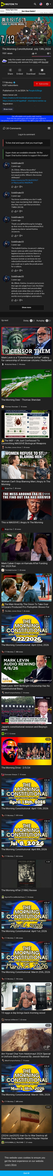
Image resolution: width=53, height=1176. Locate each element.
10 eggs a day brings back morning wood (23, 1012)
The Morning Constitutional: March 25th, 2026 (25, 972)
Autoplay (40, 321)
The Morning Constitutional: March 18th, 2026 (25, 1094)
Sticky (26, 321)
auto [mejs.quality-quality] (45, 42)
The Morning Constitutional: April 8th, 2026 (24, 849)
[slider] (15, 42)
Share (10, 71)
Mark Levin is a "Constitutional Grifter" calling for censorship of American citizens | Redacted (26, 359)
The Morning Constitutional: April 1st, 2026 (24, 931)
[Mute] (40, 42)
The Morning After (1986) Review (19, 890)
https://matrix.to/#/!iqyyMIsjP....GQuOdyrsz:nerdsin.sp (24, 101)
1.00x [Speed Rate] (28, 42)
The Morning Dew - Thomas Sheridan (21, 399)
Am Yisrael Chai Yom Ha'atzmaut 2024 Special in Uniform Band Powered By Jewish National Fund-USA (25, 1056)
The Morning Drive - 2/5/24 (15, 767)
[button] (41, 4)
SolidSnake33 (17, 163)
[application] (26, 31)
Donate (42, 71)
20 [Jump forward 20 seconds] (36, 42)
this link (45, 62)
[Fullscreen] (49, 42)
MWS (35, 62)
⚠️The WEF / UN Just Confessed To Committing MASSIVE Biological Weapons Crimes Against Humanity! (23, 443)
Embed (20, 71)
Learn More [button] (11, 1165)
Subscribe (42, 84)
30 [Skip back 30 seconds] (31, 42)
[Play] (3, 42)
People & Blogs (35, 91)
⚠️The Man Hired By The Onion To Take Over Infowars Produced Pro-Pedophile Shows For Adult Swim (25, 607)
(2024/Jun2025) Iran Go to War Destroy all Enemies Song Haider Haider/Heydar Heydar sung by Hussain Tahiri (24, 1138)
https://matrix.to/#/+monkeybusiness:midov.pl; (22, 98)
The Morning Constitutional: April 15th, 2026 (24, 808)
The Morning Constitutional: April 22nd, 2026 (25, 645)
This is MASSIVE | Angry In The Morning (22, 522)
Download (30, 71)
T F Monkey (9, 82)
